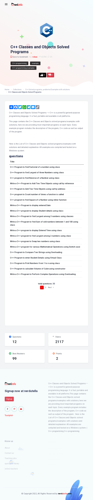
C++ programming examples (23, 68)
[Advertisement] (50, 306)
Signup (9, 400)
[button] (42, 75)
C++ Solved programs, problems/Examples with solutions (47, 89)
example (35, 63)
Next (51, 287)
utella (65, 493)
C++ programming (19, 63)
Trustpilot (9, 416)
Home (7, 89)
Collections (17, 89)
